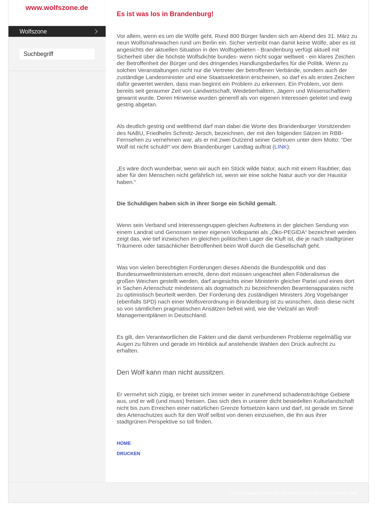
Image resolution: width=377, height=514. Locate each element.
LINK (280, 146)
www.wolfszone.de (57, 7)
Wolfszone (33, 31)
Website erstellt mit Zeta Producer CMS (319, 492)
